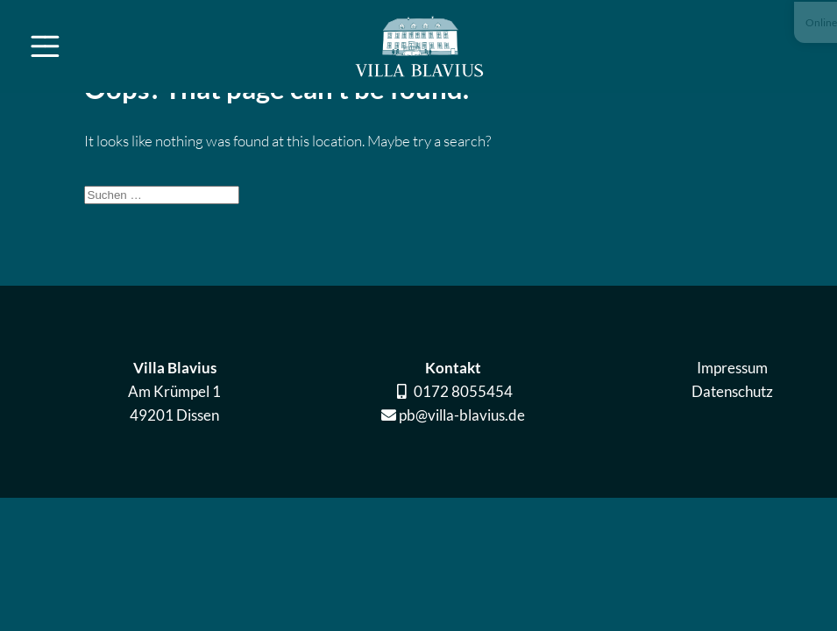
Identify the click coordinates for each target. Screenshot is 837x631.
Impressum (693, 367)
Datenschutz (693, 391)
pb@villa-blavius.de (423, 415)
